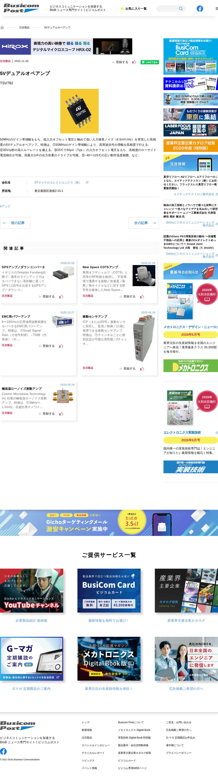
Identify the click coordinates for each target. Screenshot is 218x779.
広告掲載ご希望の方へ (178, 729)
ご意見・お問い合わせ (178, 722)
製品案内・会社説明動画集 (133, 745)
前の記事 (18, 223)
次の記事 (141, 223)
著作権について (175, 745)
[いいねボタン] (134, 62)
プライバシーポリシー (178, 752)
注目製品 (24, 27)
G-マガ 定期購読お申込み (180, 737)
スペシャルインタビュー (96, 745)
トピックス (88, 760)
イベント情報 (89, 768)
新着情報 (87, 729)
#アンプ (5, 206)
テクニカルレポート (93, 752)
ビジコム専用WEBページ (132, 768)
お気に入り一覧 (136, 8)
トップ (85, 722)
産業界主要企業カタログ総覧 (134, 752)
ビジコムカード (127, 760)
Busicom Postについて (131, 722)
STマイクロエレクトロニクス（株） (60, 182)
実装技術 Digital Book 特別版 (134, 737)
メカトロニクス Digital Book (134, 729)
